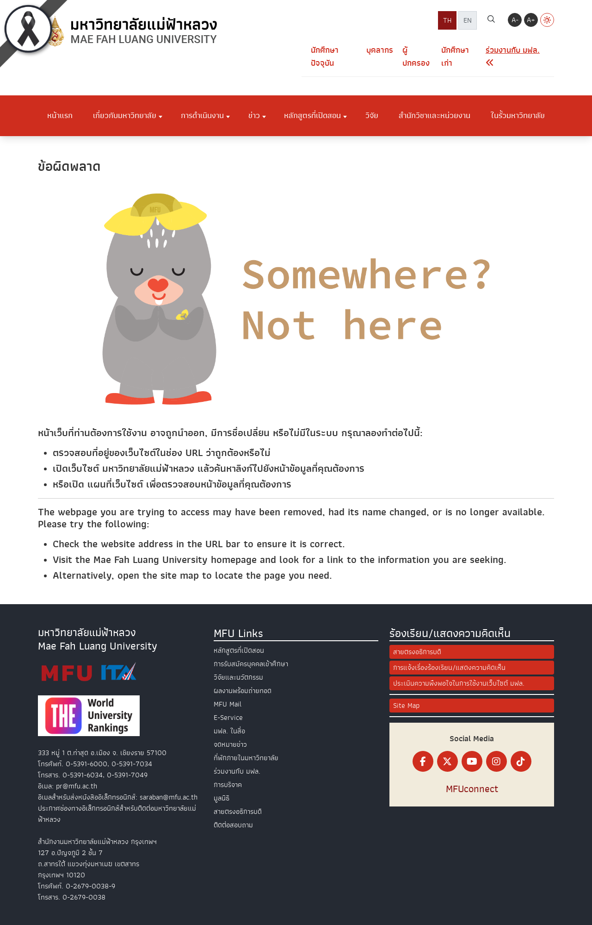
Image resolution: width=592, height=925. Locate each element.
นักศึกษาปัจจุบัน (325, 57)
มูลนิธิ (221, 798)
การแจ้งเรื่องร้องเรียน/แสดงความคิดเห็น (449, 667)
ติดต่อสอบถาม (233, 825)
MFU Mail (227, 704)
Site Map (406, 705)
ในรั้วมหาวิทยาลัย (518, 115)
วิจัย (371, 115)
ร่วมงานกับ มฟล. (237, 771)
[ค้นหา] (491, 20)
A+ (531, 19)
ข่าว (254, 115)
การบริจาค (228, 784)
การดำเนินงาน (202, 115)
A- (515, 19)
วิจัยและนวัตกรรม (238, 677)
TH (447, 20)
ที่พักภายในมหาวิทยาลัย (246, 757)
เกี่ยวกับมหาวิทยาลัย (124, 115)
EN (467, 20)
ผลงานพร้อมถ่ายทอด (242, 690)
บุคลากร (379, 50)
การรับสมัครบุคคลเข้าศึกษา (251, 663)
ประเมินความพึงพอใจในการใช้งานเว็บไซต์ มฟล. (458, 683)
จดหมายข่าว (230, 744)
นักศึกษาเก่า (455, 57)
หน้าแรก (60, 115)
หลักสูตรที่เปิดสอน (312, 115)
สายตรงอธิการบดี (238, 811)
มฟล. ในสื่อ (229, 731)
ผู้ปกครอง (416, 57)
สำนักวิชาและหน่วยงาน (434, 115)
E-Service (228, 717)
